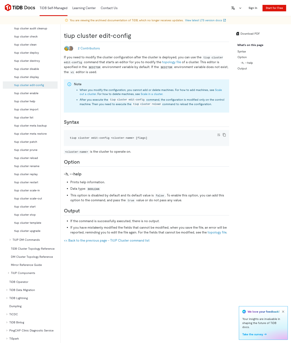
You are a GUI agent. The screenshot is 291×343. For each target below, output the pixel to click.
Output (242, 68)
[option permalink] (83, 162)
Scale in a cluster (151, 94)
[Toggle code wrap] (218, 135)
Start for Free (274, 8)
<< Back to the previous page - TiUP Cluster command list (107, 240)
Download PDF (248, 34)
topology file (171, 62)
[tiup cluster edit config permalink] (134, 35)
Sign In (253, 8)
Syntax (241, 51)
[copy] (224, 135)
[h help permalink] (84, 174)
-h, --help (247, 62)
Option (242, 57)
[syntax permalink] (82, 122)
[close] (283, 311)
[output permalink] (83, 210)
